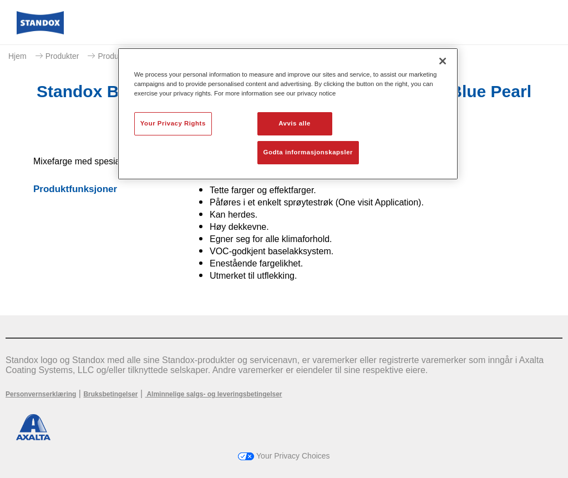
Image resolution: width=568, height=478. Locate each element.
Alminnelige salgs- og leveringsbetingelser (213, 394)
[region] (288, 114)
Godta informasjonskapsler (308, 152)
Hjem (17, 56)
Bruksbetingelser (110, 394)
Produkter (62, 56)
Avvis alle (294, 123)
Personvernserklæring (41, 394)
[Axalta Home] (40, 31)
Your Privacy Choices (283, 455)
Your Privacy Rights (173, 123)
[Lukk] (442, 61)
